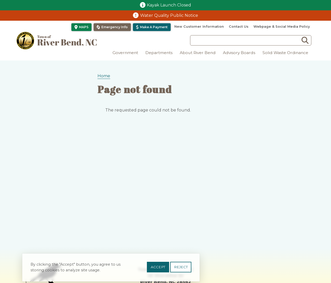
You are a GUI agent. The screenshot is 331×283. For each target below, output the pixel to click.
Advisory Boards (239, 52)
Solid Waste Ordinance (285, 52)
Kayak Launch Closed (169, 5)
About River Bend (198, 52)
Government (125, 52)
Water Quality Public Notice (169, 15)
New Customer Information (199, 26)
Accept (158, 268)
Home (103, 75)
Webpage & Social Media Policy (281, 26)
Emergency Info (114, 27)
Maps (83, 27)
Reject (181, 268)
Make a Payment (154, 27)
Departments (158, 52)
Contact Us (239, 26)
